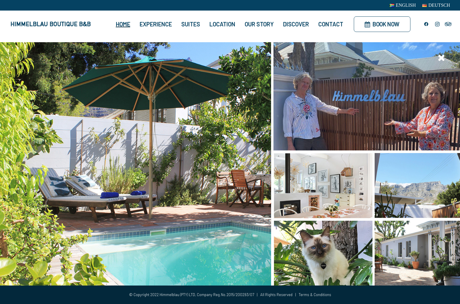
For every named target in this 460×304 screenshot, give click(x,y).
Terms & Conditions (315, 294)
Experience (156, 24)
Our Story (259, 24)
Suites (190, 24)
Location (222, 24)
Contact (330, 24)
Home (123, 24)
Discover (296, 24)
